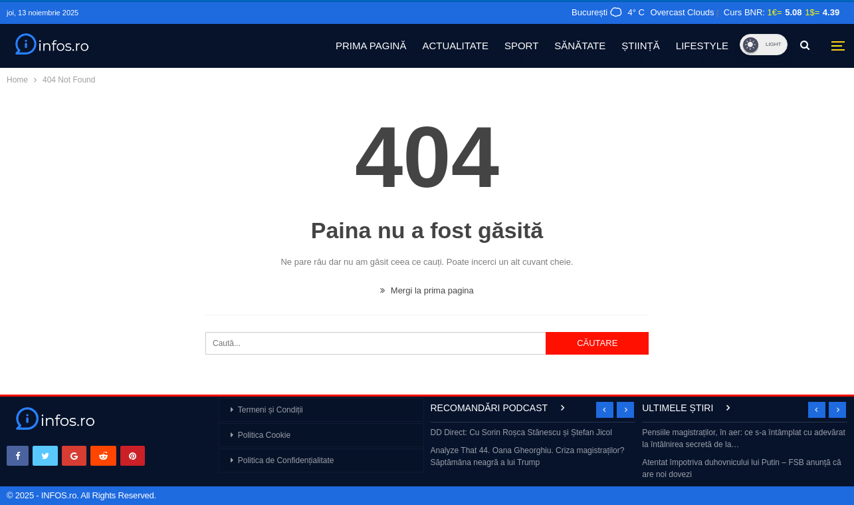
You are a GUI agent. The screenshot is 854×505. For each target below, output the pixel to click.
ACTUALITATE (455, 45)
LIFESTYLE (702, 45)
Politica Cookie (264, 435)
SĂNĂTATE (579, 45)
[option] (533, 448)
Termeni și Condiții (270, 410)
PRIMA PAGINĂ (371, 45)
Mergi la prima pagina (427, 290)
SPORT (521, 45)
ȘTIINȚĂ (640, 45)
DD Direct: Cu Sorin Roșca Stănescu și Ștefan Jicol (521, 432)
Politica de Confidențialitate (286, 460)
